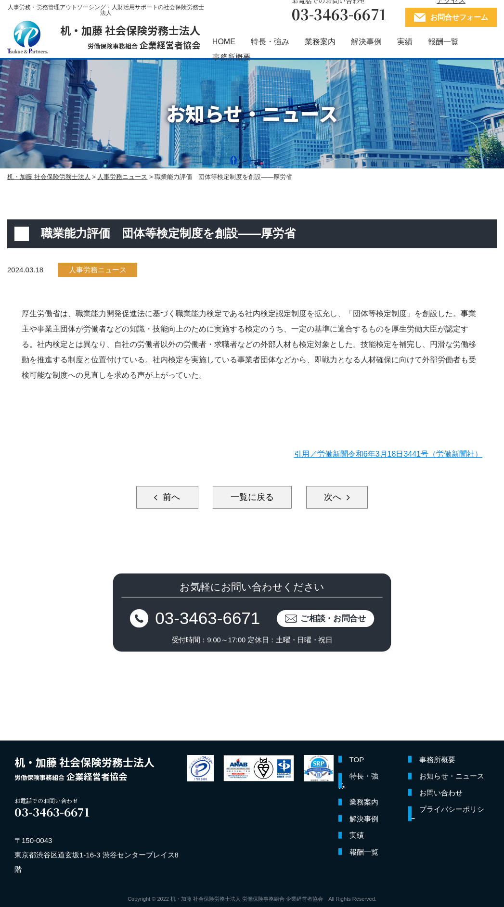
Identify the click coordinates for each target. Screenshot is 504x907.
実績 (405, 42)
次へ (334, 497)
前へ (170, 497)
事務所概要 (231, 57)
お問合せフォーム (459, 17)
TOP (356, 759)
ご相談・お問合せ (333, 618)
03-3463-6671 (207, 618)
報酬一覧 (443, 42)
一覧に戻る (252, 497)
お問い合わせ (441, 793)
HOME (223, 42)
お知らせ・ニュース (451, 776)
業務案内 (320, 42)
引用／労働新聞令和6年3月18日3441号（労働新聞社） (388, 454)
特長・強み (270, 42)
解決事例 (366, 42)
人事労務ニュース (98, 270)
